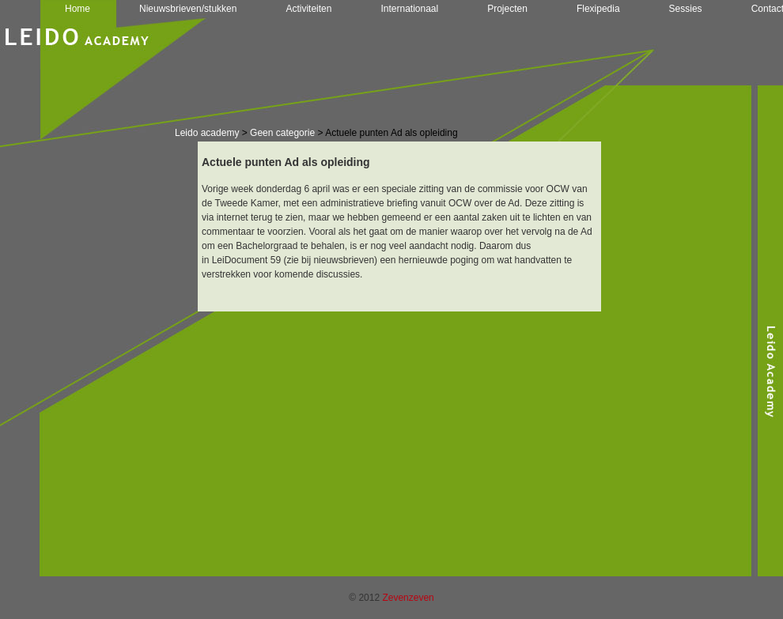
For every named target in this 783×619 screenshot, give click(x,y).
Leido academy (207, 132)
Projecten (507, 8)
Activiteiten (308, 8)
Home (77, 8)
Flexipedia (598, 8)
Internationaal (409, 8)
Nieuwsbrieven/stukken (187, 8)
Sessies (685, 8)
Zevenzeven (407, 597)
